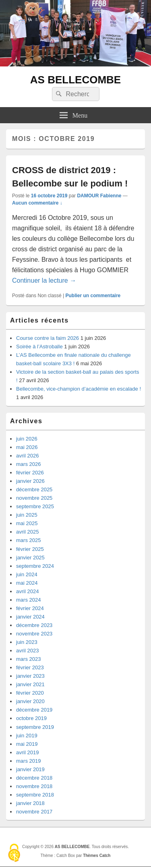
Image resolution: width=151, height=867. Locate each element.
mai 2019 (26, 744)
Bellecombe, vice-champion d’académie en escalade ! (78, 389)
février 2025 (30, 549)
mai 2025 (26, 523)
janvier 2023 (30, 676)
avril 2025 (27, 532)
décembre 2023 (34, 625)
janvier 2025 (30, 558)
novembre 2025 (34, 498)
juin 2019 (26, 736)
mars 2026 (28, 464)
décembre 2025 (34, 489)
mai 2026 (26, 447)
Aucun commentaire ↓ (37, 203)
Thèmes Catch (96, 855)
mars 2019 (28, 761)
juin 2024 (26, 574)
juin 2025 (26, 515)
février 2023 (30, 667)
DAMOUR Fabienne (99, 196)
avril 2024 (27, 591)
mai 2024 (26, 583)
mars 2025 (28, 540)
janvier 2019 (30, 769)
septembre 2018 (35, 795)
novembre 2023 (34, 634)
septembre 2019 (35, 727)
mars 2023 (28, 659)
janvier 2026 (30, 481)
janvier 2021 (30, 684)
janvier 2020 (30, 701)
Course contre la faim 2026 (47, 338)
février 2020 (30, 693)
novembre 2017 (34, 812)
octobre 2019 (31, 718)
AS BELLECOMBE (75, 80)
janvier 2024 (30, 617)
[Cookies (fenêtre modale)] (14, 853)
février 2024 (30, 608)
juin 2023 (26, 642)
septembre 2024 (35, 566)
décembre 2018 (34, 778)
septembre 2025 (35, 506)
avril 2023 (27, 651)
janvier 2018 (30, 803)
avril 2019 (27, 752)
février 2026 (30, 473)
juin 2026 (26, 439)
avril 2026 (27, 456)
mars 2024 (28, 600)
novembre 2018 (34, 786)
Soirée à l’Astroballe (39, 346)
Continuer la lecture (44, 280)
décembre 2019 (34, 710)
